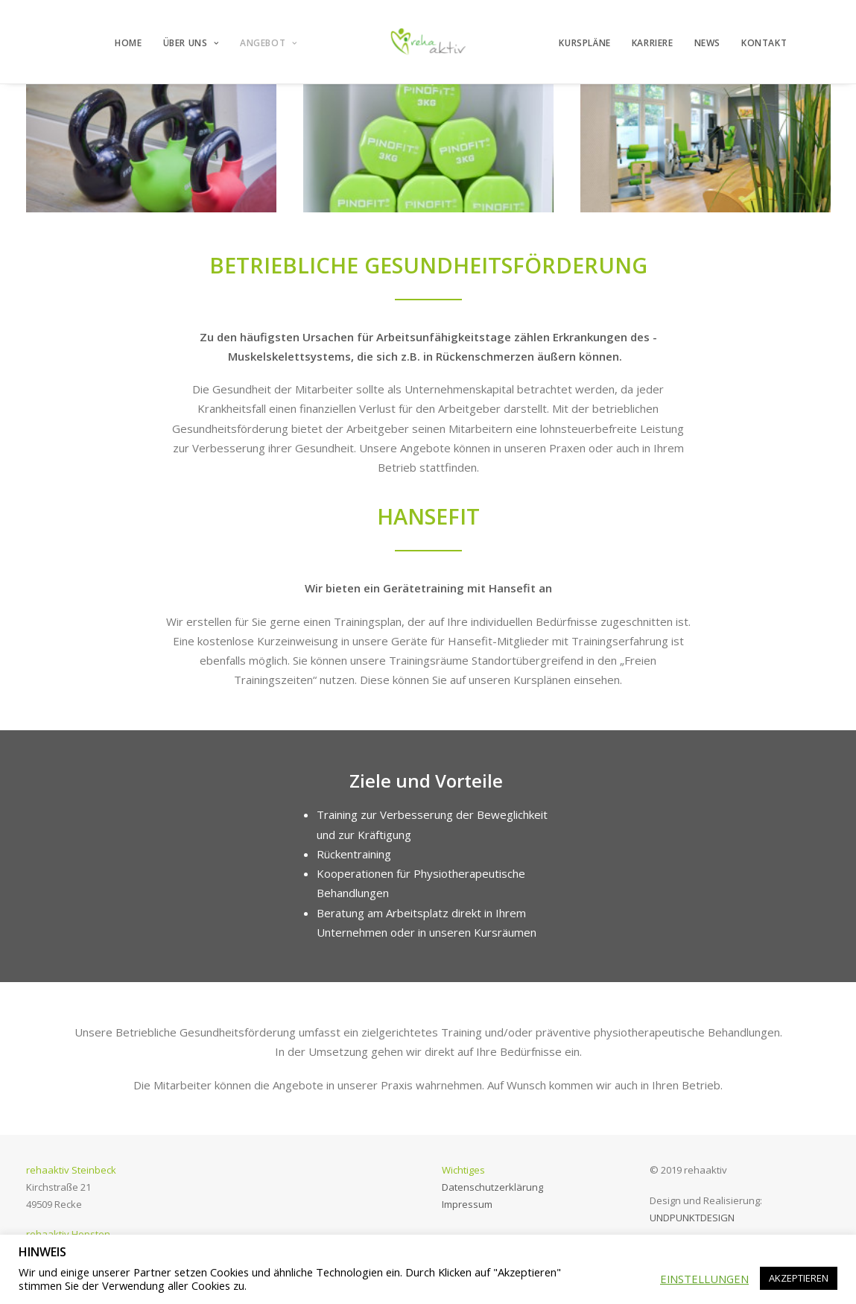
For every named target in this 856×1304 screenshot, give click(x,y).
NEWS (707, 43)
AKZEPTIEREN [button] (798, 1278)
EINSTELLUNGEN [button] (704, 1278)
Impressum (467, 1204)
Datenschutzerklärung (492, 1187)
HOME (128, 43)
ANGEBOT (268, 43)
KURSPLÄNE (584, 43)
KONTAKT (764, 43)
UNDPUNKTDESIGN (692, 1217)
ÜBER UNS (191, 43)
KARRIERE (652, 43)
